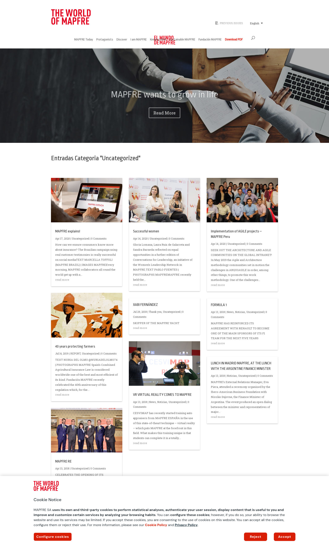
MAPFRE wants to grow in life (164, 101)
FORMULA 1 (219, 305)
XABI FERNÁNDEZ (145, 305)
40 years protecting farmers (75, 346)
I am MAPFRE (139, 39)
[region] (164, 511)
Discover (121, 39)
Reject (255, 536)
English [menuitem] (254, 23)
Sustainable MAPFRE (182, 39)
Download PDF (234, 39)
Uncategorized (80, 238)
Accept (284, 536)
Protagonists (104, 39)
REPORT (75, 353)
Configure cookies (52, 536)
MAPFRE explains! (67, 231)
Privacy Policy (186, 525)
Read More (164, 119)
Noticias (162, 402)
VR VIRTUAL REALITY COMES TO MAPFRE (162, 395)
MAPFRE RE (63, 461)
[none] (263, 23)
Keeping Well (158, 39)
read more (62, 279)
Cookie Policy (156, 525)
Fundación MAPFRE (210, 39)
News (152, 402)
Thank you (155, 311)
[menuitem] (256, 23)
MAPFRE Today (83, 39)
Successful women (146, 231)
